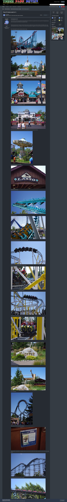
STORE (56, 6)
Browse (4, 5)
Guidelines (7, 6)
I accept (62, 500)
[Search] (54, 4)
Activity (7, 4)
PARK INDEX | (53, 6)
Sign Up (63, 1)
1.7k (7, 26)
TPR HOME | (50, 6)
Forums (3, 6)
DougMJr (7, 14)
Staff (10, 6)
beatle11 (62, 17)
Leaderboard (19, 6)
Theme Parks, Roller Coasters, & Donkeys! (17, 15)
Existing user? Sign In (57, 1)
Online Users (14, 6)
